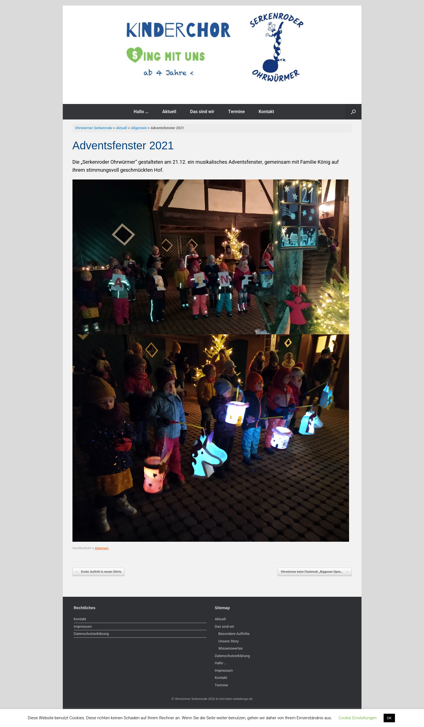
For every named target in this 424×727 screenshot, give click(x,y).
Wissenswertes (230, 648)
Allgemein (101, 548)
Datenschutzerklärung (91, 633)
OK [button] (389, 718)
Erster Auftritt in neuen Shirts (98, 571)
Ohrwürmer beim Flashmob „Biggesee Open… (314, 571)
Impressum (83, 626)
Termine (236, 111)
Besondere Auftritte (234, 633)
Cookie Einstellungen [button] (357, 718)
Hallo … (141, 111)
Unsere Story (228, 641)
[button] (353, 111)
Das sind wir (202, 111)
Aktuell (169, 111)
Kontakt (266, 111)
